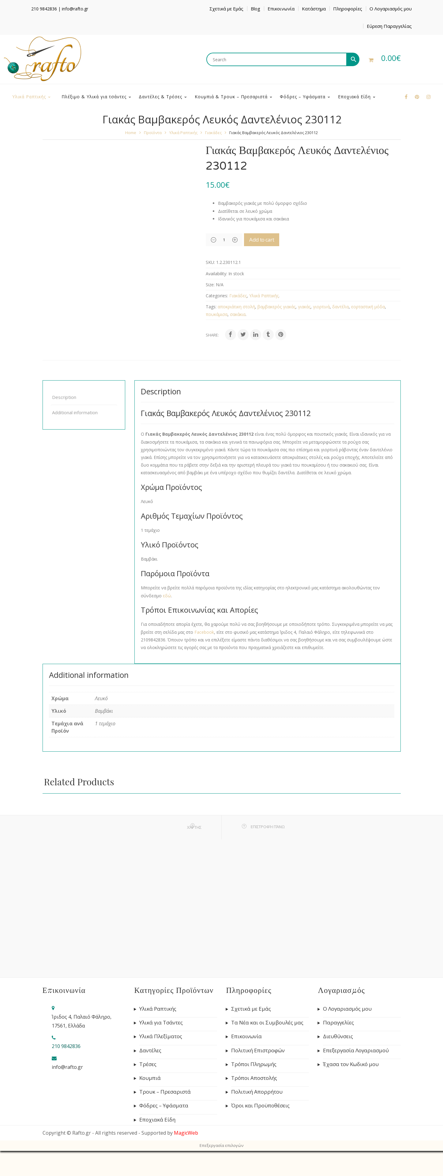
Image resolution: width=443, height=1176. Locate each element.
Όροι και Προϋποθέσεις (260, 1131)
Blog (255, 9)
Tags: (211, 332)
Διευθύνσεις (338, 1061)
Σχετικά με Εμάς (226, 9)
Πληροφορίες (347, 9)
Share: (212, 360)
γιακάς (304, 332)
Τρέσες (147, 1089)
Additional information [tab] (75, 437)
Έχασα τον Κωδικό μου (351, 1089)
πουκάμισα (216, 339)
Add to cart (270, 264)
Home (130, 157)
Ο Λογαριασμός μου (391, 9)
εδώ (167, 621)
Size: (210, 310)
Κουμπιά (150, 1103)
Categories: (217, 321)
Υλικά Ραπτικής (183, 157)
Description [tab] (64, 422)
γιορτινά (321, 332)
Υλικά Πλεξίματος (160, 1061)
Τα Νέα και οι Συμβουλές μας (267, 1048)
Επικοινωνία (281, 9)
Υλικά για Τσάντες (161, 1048)
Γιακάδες (213, 157)
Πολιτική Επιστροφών (258, 1076)
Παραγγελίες (338, 1048)
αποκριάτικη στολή (236, 332)
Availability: (216, 299)
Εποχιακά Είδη (157, 1145)
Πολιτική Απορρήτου (257, 1117)
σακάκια (238, 339)
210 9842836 (44, 9)
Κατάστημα (314, 9)
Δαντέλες (150, 1076)
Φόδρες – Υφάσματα (163, 1131)
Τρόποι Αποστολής (254, 1103)
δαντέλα (340, 332)
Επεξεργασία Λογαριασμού (356, 1076)
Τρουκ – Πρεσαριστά (165, 1117)
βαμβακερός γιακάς (276, 332)
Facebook (204, 657)
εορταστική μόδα (368, 332)
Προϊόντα (153, 157)
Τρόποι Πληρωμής (253, 1089)
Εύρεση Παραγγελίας (389, 26)
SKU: (210, 287)
